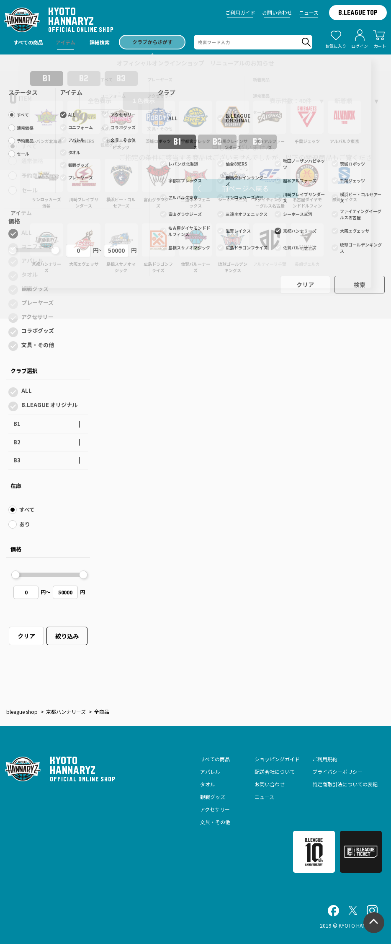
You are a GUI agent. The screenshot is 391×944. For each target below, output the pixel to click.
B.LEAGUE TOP (358, 12)
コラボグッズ (37, 331)
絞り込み (67, 636)
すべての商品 (215, 758)
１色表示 (143, 100)
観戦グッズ (35, 289)
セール (29, 190)
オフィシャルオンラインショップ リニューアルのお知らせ (196, 63)
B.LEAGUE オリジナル (49, 405)
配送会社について (275, 771)
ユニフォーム (37, 246)
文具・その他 (37, 345)
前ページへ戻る (245, 188)
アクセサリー (37, 317)
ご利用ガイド (240, 12)
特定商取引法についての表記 (345, 784)
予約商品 (32, 175)
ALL (26, 232)
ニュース (309, 12)
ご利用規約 (324, 758)
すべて (29, 146)
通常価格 (32, 161)
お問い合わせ (277, 12)
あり (24, 524)
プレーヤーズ (37, 302)
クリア (26, 636)
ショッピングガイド (277, 758)
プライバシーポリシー (337, 771)
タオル (29, 274)
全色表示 (99, 100)
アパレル (32, 261)
